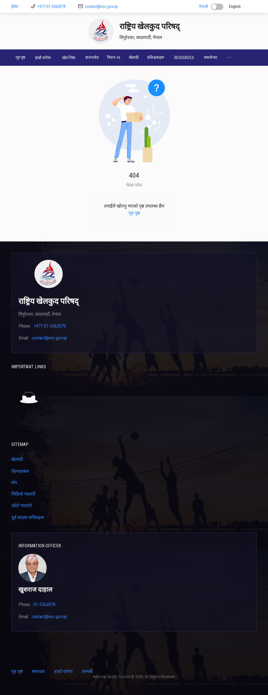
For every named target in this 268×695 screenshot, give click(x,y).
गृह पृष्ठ (20, 57)
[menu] (133, 57)
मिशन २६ (113, 57)
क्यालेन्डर (210, 57)
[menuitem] (20, 57)
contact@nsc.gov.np (101, 6)
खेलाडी (134, 57)
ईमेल (14, 6)
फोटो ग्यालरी (21, 505)
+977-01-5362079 (52, 6)
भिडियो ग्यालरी (23, 494)
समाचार (38, 671)
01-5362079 (44, 604)
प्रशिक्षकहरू (155, 57)
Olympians (20, 471)
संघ (14, 482)
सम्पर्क (87, 671)
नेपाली (203, 6)
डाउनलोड (92, 57)
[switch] (217, 7)
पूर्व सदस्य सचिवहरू (27, 517)
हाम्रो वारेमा (63, 671)
